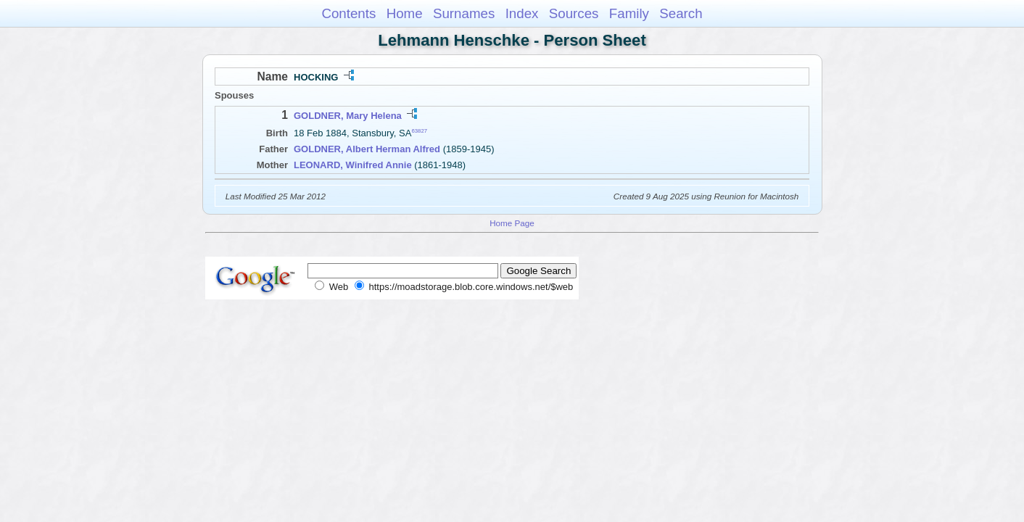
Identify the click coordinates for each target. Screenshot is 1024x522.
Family (629, 13)
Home (405, 13)
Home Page (512, 223)
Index (522, 13)
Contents (348, 13)
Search (680, 13)
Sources (574, 13)
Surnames (464, 13)
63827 (419, 131)
